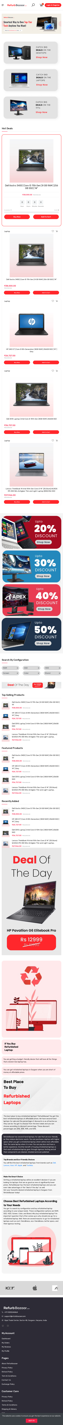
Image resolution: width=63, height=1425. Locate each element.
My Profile (5, 1351)
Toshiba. (30, 1165)
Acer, (12, 1165)
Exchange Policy (8, 1384)
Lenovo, (7, 1165)
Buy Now (17, 217)
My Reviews (6, 1347)
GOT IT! (32, 1421)
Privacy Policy (7, 1368)
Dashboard (6, 1339)
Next (59, 24)
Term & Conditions (9, 1376)
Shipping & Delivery (9, 1409)
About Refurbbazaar (10, 1364)
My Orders (6, 1343)
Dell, (54, 1163)
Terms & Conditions (9, 1405)
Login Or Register (53, 5)
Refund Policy (7, 1372)
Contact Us (6, 1380)
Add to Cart (46, 217)
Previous (3, 24)
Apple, (20, 1165)
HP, (16, 1165)
